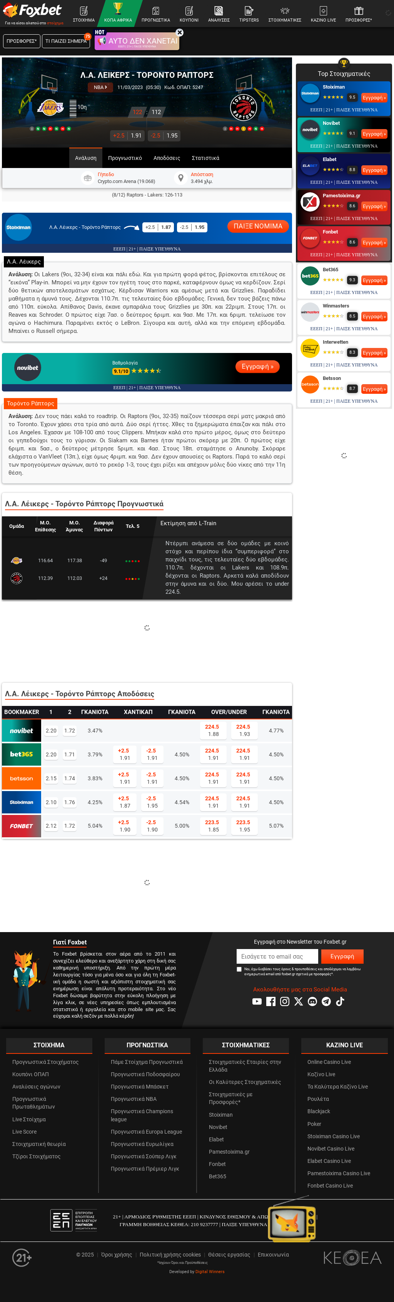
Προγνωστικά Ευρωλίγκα (142, 1144)
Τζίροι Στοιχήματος (36, 1156)
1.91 (127, 135)
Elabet (329, 159)
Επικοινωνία (273, 1255)
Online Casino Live (329, 1062)
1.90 (124, 826)
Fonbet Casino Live (330, 1186)
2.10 (51, 802)
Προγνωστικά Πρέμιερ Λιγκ (145, 1169)
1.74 (69, 778)
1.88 (212, 730)
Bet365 (330, 269)
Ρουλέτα (318, 1099)
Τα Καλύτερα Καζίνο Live (337, 1087)
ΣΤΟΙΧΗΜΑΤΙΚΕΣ (246, 1045)
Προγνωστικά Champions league (142, 1115)
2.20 (51, 730)
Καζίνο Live (321, 1074)
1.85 (212, 826)
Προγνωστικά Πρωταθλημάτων (33, 1103)
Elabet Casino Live (329, 1161)
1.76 (69, 802)
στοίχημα (55, 22)
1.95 (164, 135)
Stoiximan (334, 87)
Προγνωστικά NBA (134, 1099)
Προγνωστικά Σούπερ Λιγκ (144, 1156)
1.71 (69, 754)
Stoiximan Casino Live (333, 1136)
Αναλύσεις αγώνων (36, 1087)
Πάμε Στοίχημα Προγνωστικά (147, 1062)
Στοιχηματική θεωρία (39, 1144)
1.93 (243, 730)
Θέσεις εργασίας (229, 1255)
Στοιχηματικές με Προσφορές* (231, 1098)
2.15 (51, 778)
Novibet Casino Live (330, 1149)
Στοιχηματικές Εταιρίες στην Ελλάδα (245, 1066)
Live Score (24, 1132)
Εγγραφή (342, 956)
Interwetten (335, 342)
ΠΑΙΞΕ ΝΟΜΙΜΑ (258, 226)
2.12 (51, 826)
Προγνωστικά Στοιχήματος (45, 1062)
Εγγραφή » (257, 366)
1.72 (69, 730)
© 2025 (85, 1255)
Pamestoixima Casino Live (338, 1173)
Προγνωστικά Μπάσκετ (140, 1087)
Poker (314, 1124)
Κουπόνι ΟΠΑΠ (30, 1074)
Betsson (332, 378)
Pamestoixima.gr (342, 195)
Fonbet (330, 232)
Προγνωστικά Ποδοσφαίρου (145, 1074)
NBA (100, 87)
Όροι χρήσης (116, 1255)
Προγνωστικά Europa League (146, 1132)
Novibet (331, 123)
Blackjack (318, 1111)
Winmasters (336, 306)
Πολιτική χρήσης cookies (170, 1255)
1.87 (124, 802)
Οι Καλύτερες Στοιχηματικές (245, 1082)
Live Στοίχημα (29, 1119)
